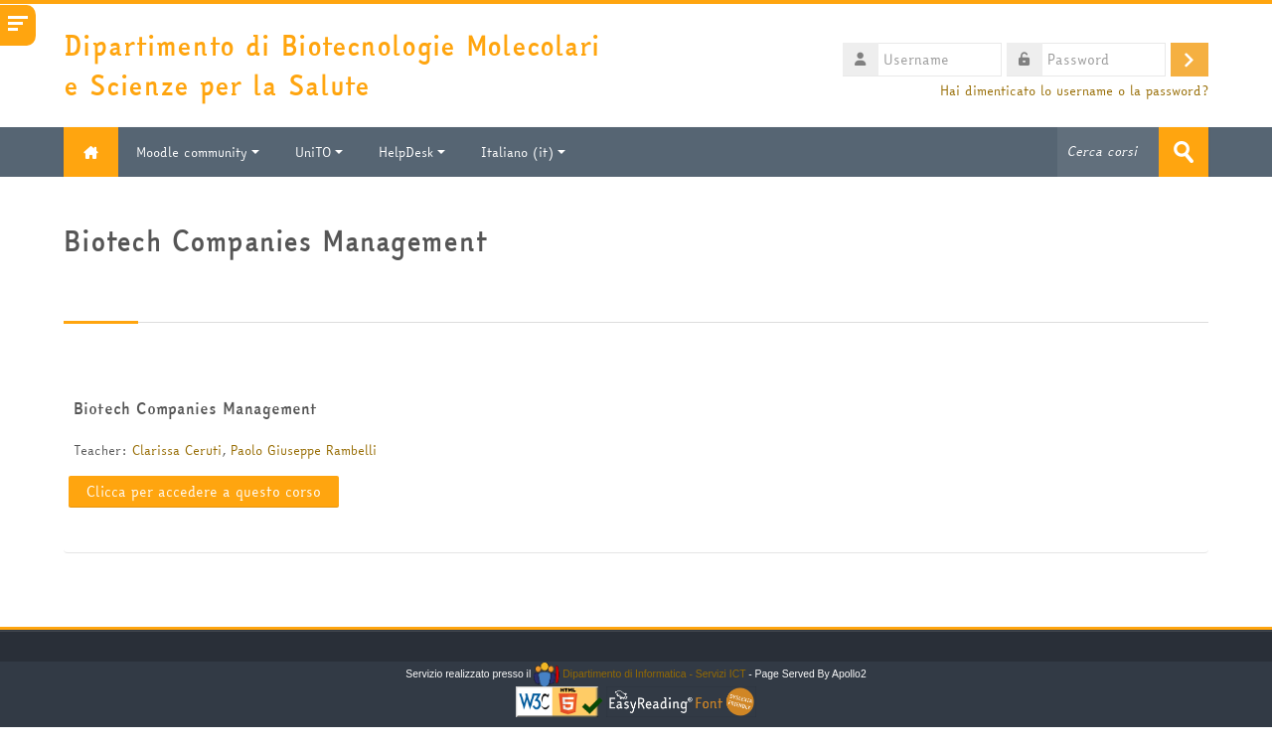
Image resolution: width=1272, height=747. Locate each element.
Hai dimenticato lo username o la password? (1074, 90)
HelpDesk (412, 152)
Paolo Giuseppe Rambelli (304, 450)
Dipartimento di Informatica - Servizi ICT (639, 674)
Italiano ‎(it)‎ (523, 152)
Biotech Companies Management (195, 408)
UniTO (319, 152)
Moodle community (197, 152)
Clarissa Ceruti (177, 450)
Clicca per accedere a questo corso (203, 492)
